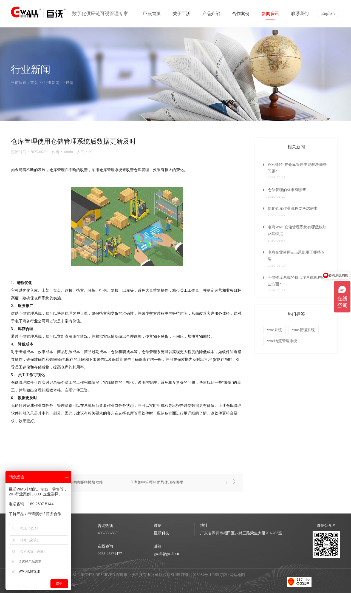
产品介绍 (211, 15)
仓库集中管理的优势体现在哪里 (156, 482)
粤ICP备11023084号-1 (194, 575)
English (328, 13)
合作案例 (241, 15)
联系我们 (300, 15)
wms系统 (274, 330)
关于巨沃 (181, 15)
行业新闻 (52, 83)
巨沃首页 (152, 15)
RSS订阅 (219, 575)
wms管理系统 (303, 330)
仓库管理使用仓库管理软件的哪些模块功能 (66, 482)
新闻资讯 (270, 15)
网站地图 (237, 575)
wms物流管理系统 (282, 341)
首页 (34, 83)
